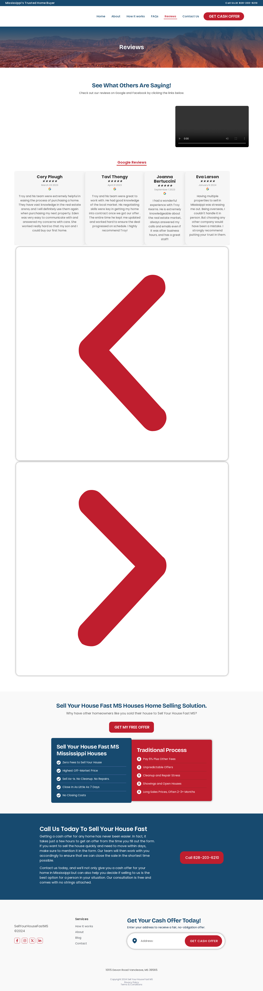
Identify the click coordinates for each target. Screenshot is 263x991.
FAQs (154, 16)
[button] (122, 353)
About (115, 16)
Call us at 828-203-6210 (241, 3)
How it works (136, 16)
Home (101, 16)
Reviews (170, 16)
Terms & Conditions (131, 984)
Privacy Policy (131, 982)
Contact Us (190, 16)
